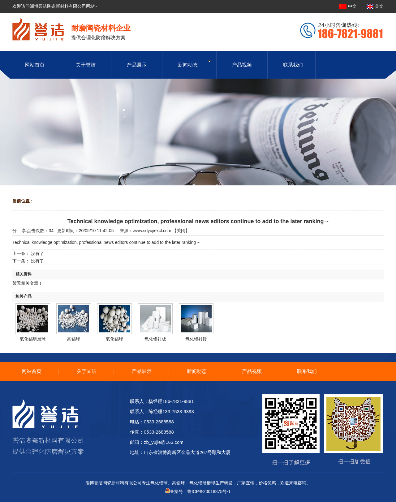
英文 (375, 6)
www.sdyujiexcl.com (152, 230)
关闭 (181, 230)
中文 (348, 6)
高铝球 (73, 338)
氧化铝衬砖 (196, 338)
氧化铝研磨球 (33, 338)
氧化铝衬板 (155, 338)
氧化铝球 (114, 338)
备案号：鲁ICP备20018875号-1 (197, 491)
